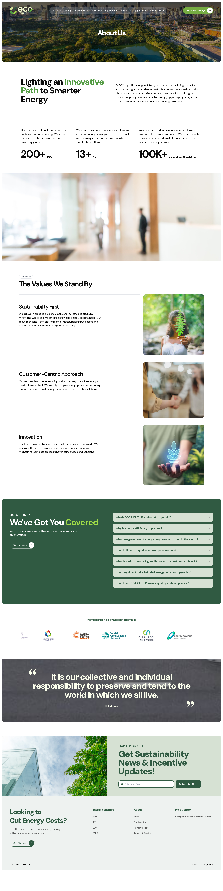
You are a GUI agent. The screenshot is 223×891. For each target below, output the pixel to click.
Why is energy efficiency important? (163, 528)
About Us (56, 10)
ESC (95, 827)
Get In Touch (23, 552)
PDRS (95, 833)
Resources (157, 10)
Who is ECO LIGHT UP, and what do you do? (163, 517)
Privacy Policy (141, 827)
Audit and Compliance (105, 10)
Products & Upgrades (134, 10)
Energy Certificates (76, 10)
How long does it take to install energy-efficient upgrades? (163, 572)
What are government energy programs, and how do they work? (163, 539)
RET (95, 822)
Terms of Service (142, 833)
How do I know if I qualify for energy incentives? (163, 550)
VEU (95, 816)
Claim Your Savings (199, 10)
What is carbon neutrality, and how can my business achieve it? (163, 561)
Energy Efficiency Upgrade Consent (194, 816)
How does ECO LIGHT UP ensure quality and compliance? (163, 583)
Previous (19, 636)
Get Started (23, 843)
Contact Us (140, 822)
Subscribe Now (188, 784)
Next (203, 636)
